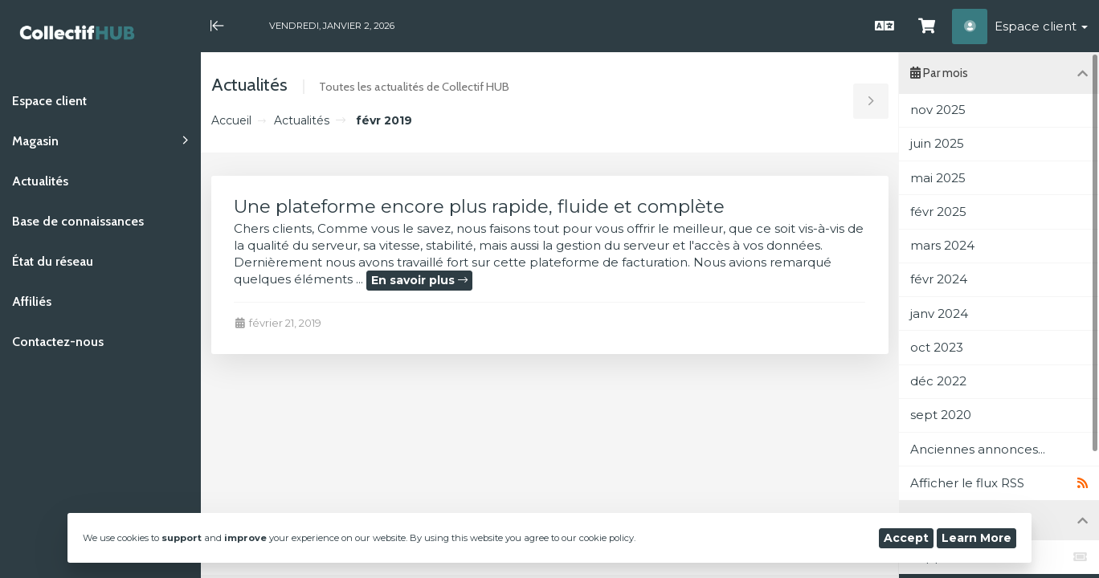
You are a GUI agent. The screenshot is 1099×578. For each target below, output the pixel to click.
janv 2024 (939, 313)
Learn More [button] (976, 538)
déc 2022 (938, 381)
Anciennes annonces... (977, 449)
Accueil (231, 120)
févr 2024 (938, 279)
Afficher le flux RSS (999, 483)
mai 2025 (938, 177)
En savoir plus (419, 280)
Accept (906, 538)
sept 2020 (940, 414)
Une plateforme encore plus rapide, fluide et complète (479, 206)
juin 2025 (937, 143)
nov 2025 (938, 109)
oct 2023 (936, 347)
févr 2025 (938, 211)
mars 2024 (942, 245)
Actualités (301, 120)
